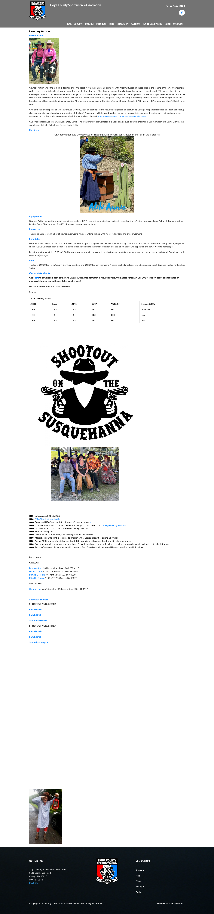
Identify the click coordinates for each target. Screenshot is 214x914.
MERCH (167, 24)
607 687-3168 (176, 5)
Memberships (123, 24)
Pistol (138, 881)
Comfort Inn (35, 589)
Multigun (140, 886)
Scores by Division (38, 620)
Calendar (135, 24)
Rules (111, 24)
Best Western (35, 568)
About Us (78, 24)
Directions (101, 24)
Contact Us (178, 24)
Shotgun (140, 870)
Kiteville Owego (36, 578)
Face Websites (176, 903)
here (37, 277)
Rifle (138, 875)
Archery (139, 892)
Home (69, 24)
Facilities (89, 24)
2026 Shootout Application (48, 519)
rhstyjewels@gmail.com (114, 525)
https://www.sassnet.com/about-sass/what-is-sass (122, 116)
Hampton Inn (35, 571)
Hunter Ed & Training (152, 24)
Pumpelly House (37, 574)
